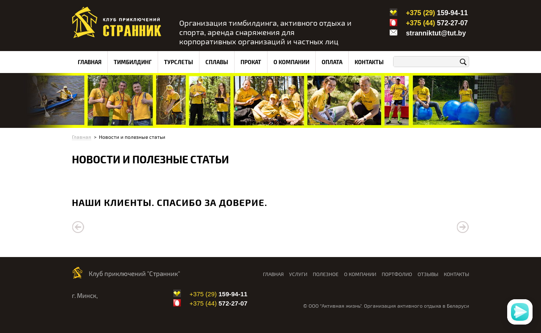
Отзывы (428, 274)
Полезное (326, 274)
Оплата (332, 62)
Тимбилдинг (133, 62)
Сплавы (216, 62)
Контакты (369, 62)
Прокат (250, 62)
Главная (89, 62)
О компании (291, 62)
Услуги (298, 274)
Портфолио (397, 274)
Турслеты (178, 62)
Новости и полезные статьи (132, 137)
